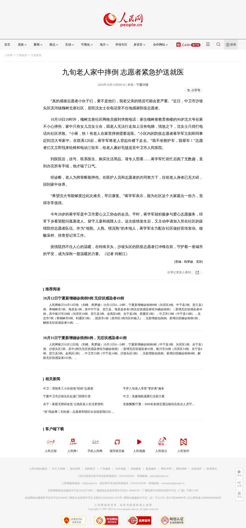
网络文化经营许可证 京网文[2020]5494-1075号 (95, 497)
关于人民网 (58, 468)
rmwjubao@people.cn (172, 483)
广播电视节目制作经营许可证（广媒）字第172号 (170, 490)
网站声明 (166, 468)
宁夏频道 (22, 55)
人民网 (8, 55)
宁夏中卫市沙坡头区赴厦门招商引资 (67, 396)
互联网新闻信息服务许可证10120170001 (70, 490)
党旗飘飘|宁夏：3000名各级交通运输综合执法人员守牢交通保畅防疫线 (169, 404)
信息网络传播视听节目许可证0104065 (46, 497)
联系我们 (212, 468)
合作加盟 (120, 468)
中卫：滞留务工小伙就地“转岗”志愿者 (68, 388)
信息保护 (196, 468)
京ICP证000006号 (176, 497)
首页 (7, 44)
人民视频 (139, 444)
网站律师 (181, 468)
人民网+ (72, 444)
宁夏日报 (142, 84)
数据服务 (151, 468)
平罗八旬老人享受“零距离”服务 (143, 388)
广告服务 (105, 468)
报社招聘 (75, 468)
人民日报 (50, 444)
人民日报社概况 (38, 468)
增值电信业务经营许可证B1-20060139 (117, 490)
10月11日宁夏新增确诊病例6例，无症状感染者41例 (85, 338)
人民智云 (161, 444)
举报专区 (121, 44)
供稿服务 (136, 468)
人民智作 (183, 444)
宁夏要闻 (36, 55)
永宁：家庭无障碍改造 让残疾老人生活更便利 (73, 404)
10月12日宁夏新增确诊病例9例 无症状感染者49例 (83, 298)
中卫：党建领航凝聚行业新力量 (144, 396)
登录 (233, 44)
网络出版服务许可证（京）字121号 (144, 497)
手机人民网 (95, 444)
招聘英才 (90, 468)
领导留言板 (117, 444)
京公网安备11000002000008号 (204, 497)
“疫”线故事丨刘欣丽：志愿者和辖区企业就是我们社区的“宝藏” (84, 411)
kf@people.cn (89, 483)
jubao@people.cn (159, 476)
